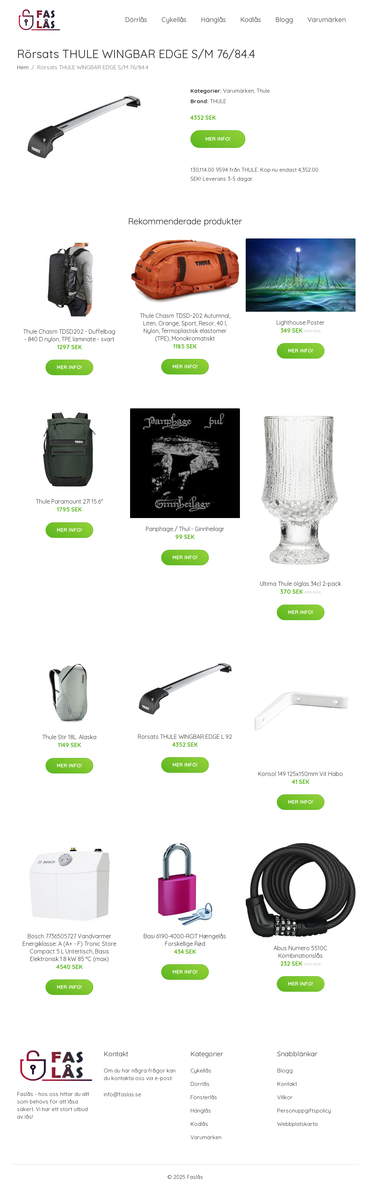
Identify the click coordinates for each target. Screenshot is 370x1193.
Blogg (284, 21)
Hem (23, 70)
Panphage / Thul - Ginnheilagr (185, 532)
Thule (263, 94)
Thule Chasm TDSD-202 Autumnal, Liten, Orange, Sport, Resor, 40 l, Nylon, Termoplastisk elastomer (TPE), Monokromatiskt (185, 331)
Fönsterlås (203, 1100)
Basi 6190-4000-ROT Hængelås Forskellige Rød (184, 943)
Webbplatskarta (297, 1127)
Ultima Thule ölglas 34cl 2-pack (300, 587)
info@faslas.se (122, 1098)
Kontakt (287, 1087)
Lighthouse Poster (300, 326)
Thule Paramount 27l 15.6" (69, 505)
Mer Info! (218, 142)
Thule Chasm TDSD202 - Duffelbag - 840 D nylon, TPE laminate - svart (69, 339)
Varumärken (326, 21)
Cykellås (174, 21)
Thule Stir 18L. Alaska (69, 741)
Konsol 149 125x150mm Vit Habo (300, 777)
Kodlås (250, 21)
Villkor (285, 1100)
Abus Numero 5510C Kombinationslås (300, 955)
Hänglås (213, 21)
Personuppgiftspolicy (304, 1114)
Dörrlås (136, 21)
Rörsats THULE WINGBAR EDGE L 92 (185, 740)
